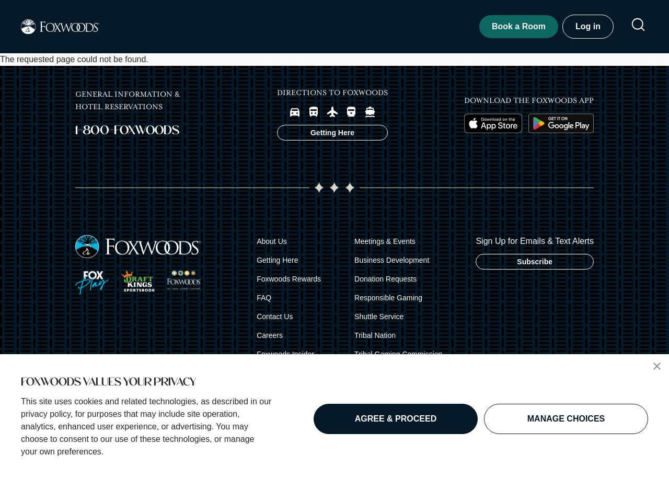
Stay (127, 29)
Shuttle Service (378, 322)
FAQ (264, 303)
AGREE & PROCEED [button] (395, 418)
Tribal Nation (375, 340)
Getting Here (277, 265)
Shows (342, 29)
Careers (270, 340)
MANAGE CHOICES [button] (566, 418)
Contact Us (275, 322)
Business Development (391, 265)
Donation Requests (385, 284)
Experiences (433, 29)
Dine (268, 29)
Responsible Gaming (388, 303)
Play (197, 29)
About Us (272, 246)
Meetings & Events (385, 246)
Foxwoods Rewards (289, 284)
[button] (657, 366)
